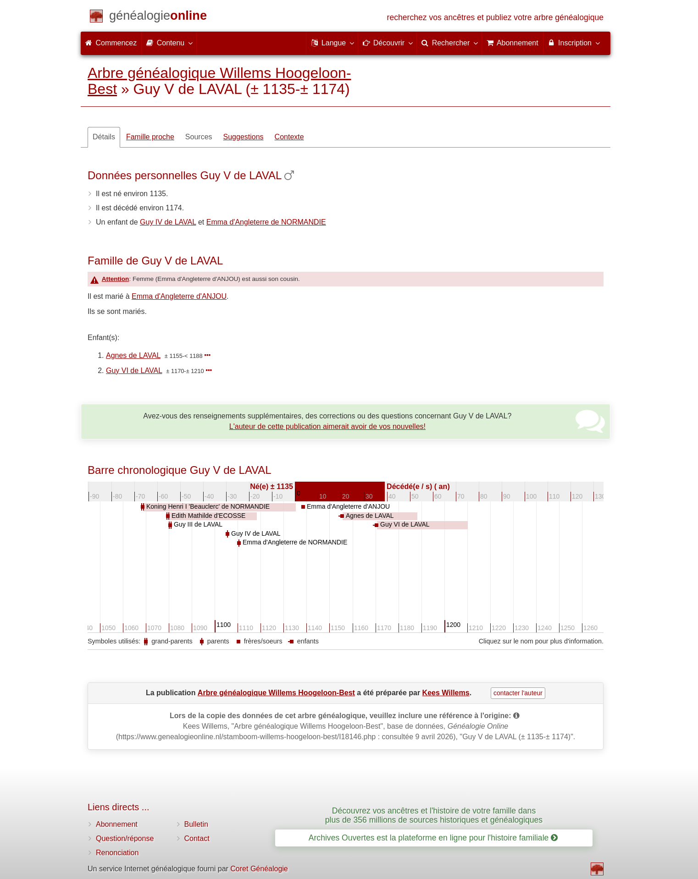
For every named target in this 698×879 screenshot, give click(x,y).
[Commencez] (158, 17)
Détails (104, 137)
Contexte (289, 137)
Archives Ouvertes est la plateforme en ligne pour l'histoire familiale (433, 837)
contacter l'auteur (518, 693)
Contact (197, 838)
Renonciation (117, 853)
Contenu (169, 42)
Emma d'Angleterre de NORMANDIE (266, 222)
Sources (198, 137)
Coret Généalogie (259, 869)
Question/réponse (125, 838)
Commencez (111, 43)
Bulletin (196, 824)
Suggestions (243, 137)
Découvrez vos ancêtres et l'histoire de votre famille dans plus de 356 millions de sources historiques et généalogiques (434, 815)
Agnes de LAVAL (133, 355)
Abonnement (117, 824)
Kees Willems (446, 693)
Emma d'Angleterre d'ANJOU (179, 296)
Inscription (573, 42)
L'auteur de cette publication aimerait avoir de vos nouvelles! (327, 426)
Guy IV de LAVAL (168, 222)
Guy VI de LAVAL (134, 370)
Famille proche (150, 137)
